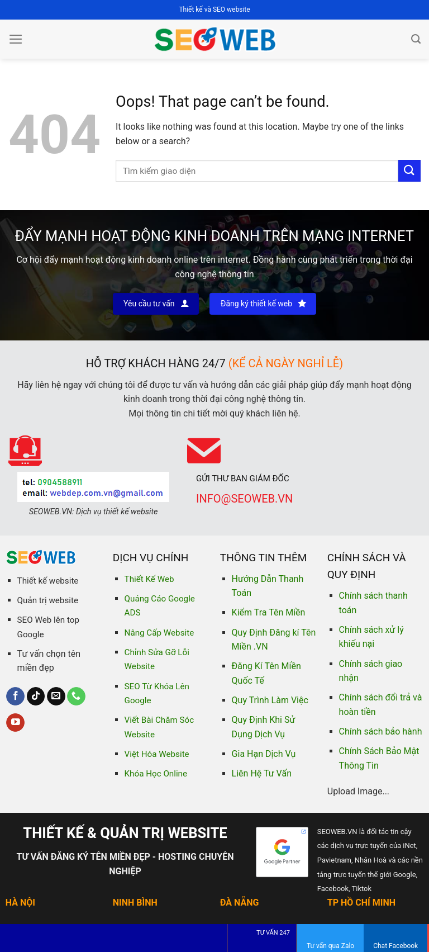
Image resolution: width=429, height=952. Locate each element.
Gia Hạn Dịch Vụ (264, 754)
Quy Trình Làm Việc (270, 700)
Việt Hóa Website (157, 754)
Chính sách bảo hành (380, 731)
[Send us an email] (56, 696)
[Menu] (15, 39)
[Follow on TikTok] (36, 696)
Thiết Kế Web (149, 579)
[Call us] (76, 696)
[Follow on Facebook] (15, 696)
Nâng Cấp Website (159, 633)
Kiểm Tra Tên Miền (269, 612)
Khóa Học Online (156, 774)
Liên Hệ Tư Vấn (262, 773)
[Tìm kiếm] (416, 39)
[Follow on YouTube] (15, 722)
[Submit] (409, 171)
